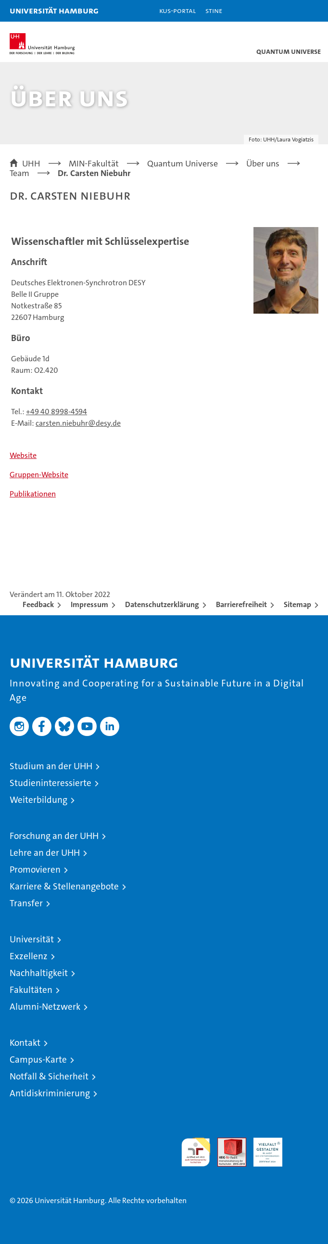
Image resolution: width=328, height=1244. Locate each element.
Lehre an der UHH (45, 853)
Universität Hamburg (54, 10)
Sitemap (297, 604)
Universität (32, 939)
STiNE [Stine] (213, 10)
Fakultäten (31, 990)
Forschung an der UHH (54, 836)
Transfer (26, 903)
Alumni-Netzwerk (45, 1007)
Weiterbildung (38, 800)
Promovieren (35, 869)
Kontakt (25, 1043)
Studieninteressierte (50, 783)
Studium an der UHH (51, 766)
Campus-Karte (38, 1060)
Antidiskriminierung (50, 1093)
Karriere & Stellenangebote (64, 886)
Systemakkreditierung (304, 1143)
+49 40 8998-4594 (56, 411)
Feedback (38, 604)
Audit (226, 1143)
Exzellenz (29, 956)
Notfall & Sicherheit (49, 1076)
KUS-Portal (177, 10)
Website (23, 455)
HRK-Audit (262, 1148)
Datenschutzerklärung (162, 604)
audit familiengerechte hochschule (195, 1152)
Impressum (89, 604)
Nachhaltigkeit (39, 973)
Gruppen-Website (39, 475)
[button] (290, 11)
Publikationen (33, 494)
